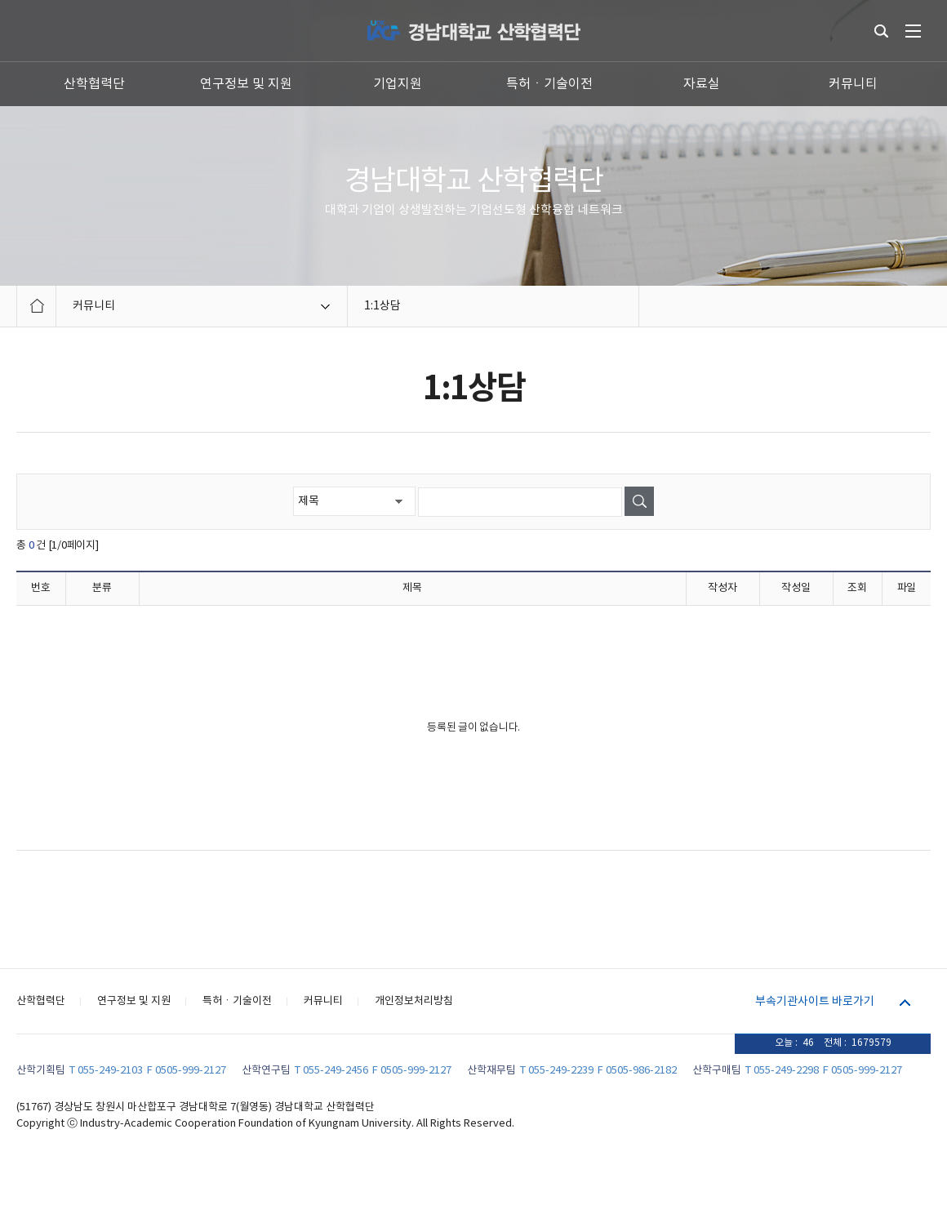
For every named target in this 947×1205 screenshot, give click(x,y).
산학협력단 (94, 84)
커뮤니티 (853, 84)
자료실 (701, 84)
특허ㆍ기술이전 (549, 84)
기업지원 (397, 84)
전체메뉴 (913, 31)
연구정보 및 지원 (246, 84)
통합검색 (881, 31)
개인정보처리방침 (414, 1001)
